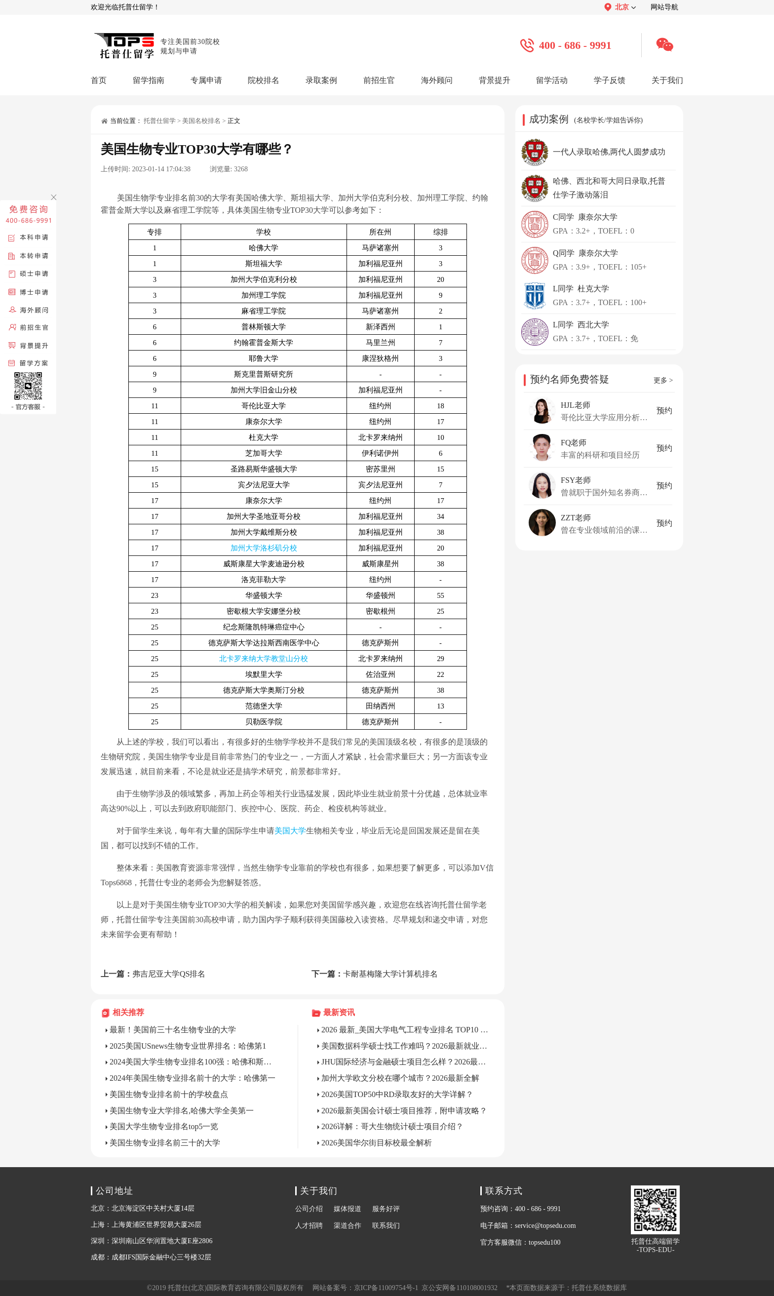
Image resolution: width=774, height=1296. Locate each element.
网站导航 (664, 7)
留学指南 (148, 80)
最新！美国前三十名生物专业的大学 (173, 1029)
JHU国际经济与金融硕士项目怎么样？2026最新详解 (405, 1062)
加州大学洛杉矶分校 (264, 548)
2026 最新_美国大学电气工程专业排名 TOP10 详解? (405, 1029)
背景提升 (494, 80)
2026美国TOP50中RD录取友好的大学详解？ (397, 1094)
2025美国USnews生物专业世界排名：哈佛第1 (188, 1046)
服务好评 (386, 1209)
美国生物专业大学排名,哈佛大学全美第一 (182, 1110)
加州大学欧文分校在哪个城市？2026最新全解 (400, 1078)
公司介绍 (309, 1209)
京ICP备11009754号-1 (386, 1288)
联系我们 (386, 1225)
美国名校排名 (201, 120)
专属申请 (206, 80)
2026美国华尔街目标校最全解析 (376, 1143)
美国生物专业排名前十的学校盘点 (169, 1094)
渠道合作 (347, 1225)
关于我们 (667, 80)
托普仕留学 (160, 120)
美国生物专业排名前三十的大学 (165, 1143)
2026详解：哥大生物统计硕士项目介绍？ (392, 1126)
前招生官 (379, 80)
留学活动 (552, 80)
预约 (664, 410)
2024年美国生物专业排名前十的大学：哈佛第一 (192, 1078)
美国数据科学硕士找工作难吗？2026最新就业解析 (405, 1046)
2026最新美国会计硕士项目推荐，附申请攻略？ (404, 1110)
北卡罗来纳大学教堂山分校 (263, 659)
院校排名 (263, 80)
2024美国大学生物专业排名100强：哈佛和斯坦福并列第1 (194, 1062)
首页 (99, 80)
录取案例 (321, 80)
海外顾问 (437, 80)
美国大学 (290, 830)
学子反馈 (609, 80)
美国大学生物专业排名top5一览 (164, 1126)
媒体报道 (347, 1209)
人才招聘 (309, 1225)
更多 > (663, 380)
